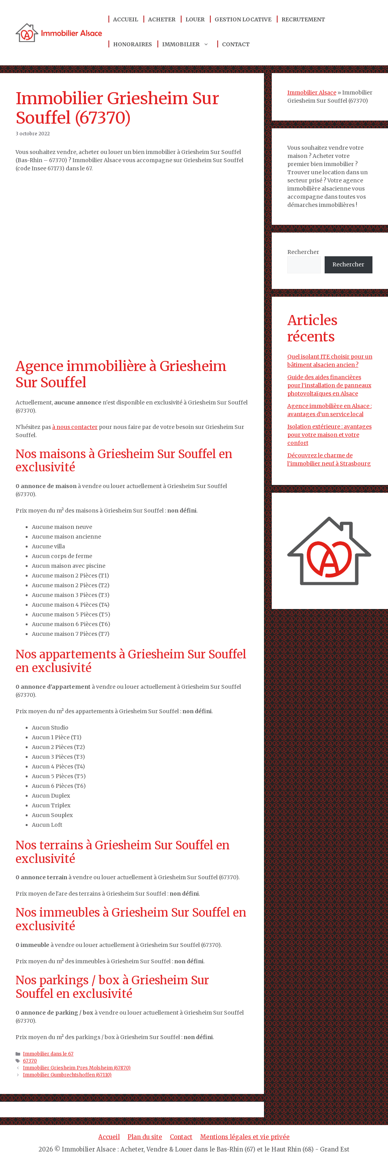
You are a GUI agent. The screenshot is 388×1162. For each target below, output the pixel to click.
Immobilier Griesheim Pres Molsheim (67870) (77, 1068)
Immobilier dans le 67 (48, 1054)
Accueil (125, 19)
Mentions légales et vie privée (245, 1137)
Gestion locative (243, 19)
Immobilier (189, 44)
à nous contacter (75, 427)
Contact (236, 44)
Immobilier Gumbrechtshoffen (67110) (67, 1075)
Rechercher (303, 252)
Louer (194, 19)
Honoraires (132, 44)
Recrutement (303, 19)
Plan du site (145, 1137)
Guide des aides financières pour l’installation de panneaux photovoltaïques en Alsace (329, 385)
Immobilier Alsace (311, 92)
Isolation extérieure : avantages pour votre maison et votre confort (329, 434)
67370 (30, 1061)
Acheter (161, 19)
